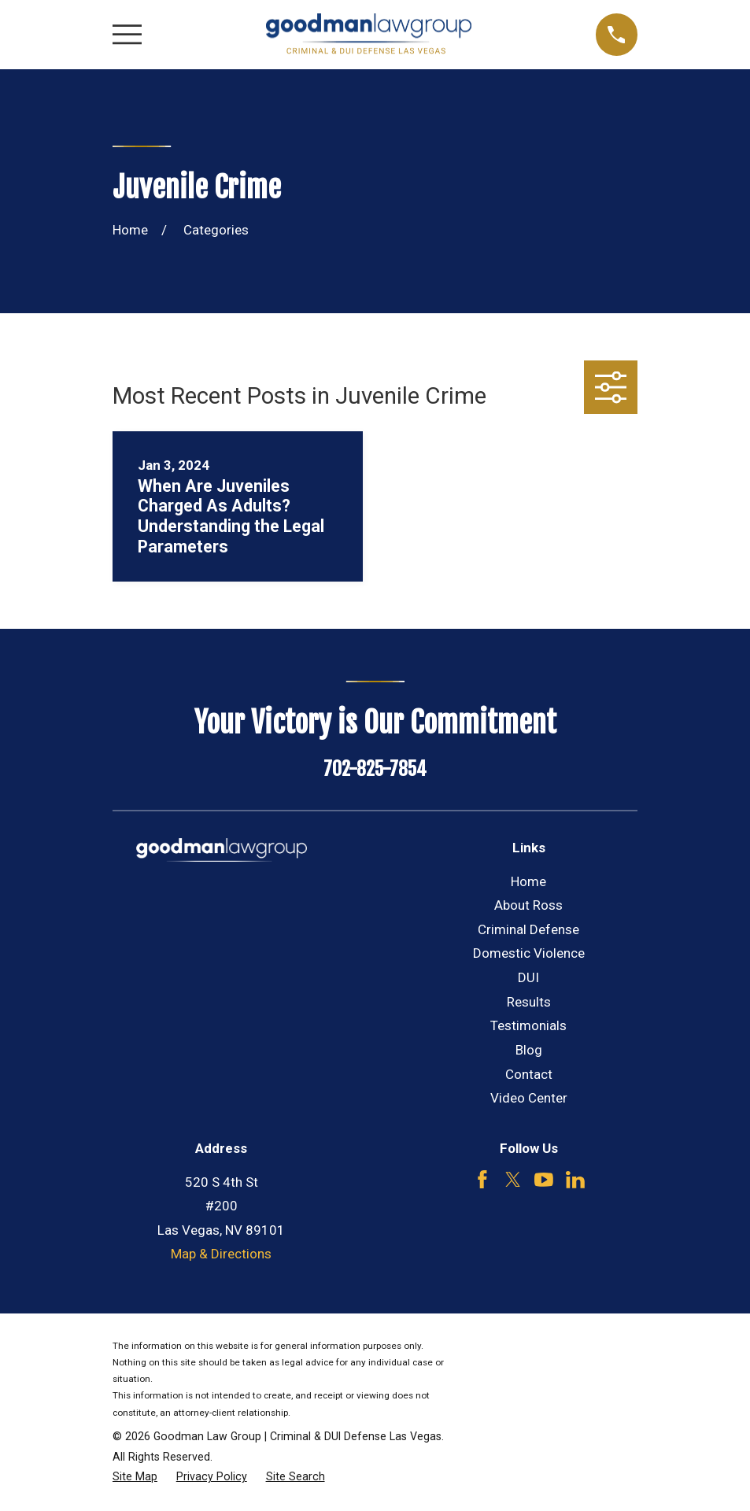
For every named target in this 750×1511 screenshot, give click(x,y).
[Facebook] (482, 1179)
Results (529, 1002)
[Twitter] (513, 1179)
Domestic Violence (529, 953)
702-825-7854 (375, 769)
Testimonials (528, 1025)
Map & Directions (221, 1254)
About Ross (528, 905)
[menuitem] (135, 1477)
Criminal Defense (528, 929)
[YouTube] (543, 1179)
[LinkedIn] (575, 1179)
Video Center (528, 1098)
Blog (528, 1050)
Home (528, 881)
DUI (528, 977)
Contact (528, 1074)
